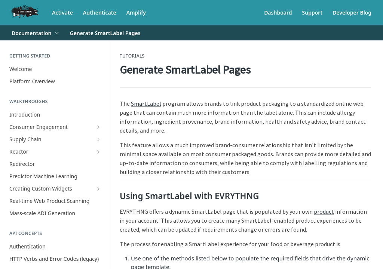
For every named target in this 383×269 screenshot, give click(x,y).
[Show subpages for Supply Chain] (98, 139)
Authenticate (99, 12)
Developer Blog (352, 12)
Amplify (136, 12)
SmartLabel (146, 103)
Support (312, 12)
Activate (62, 12)
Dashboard (278, 12)
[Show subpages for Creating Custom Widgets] (98, 189)
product (324, 211)
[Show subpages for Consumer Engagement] (98, 127)
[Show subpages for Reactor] (98, 152)
